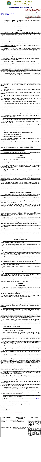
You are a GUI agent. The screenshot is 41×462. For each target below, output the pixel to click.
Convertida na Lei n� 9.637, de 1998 (7, 13)
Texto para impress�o (4, 14)
